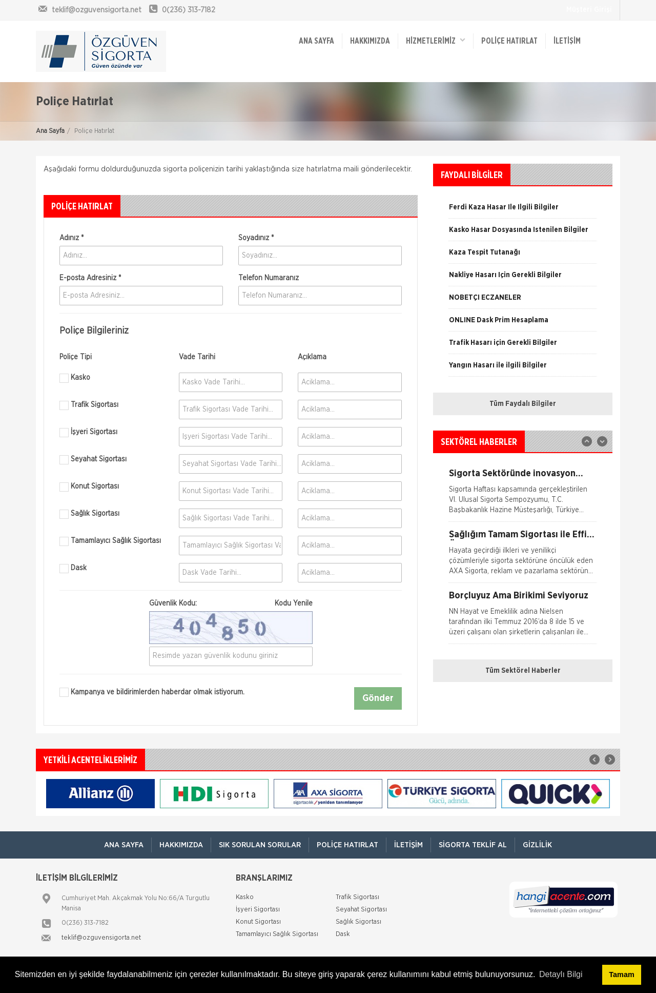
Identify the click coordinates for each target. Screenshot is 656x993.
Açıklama (312, 357)
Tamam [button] (621, 974)
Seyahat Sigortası (93, 459)
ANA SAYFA (316, 41)
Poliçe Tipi (75, 357)
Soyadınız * (256, 238)
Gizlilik (537, 845)
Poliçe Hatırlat (509, 41)
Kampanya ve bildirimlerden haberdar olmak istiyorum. (151, 692)
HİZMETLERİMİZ (435, 40)
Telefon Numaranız (268, 278)
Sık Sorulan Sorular (260, 845)
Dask (73, 568)
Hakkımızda (370, 41)
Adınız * (71, 238)
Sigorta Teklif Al (473, 845)
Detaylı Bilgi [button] (560, 974)
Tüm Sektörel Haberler (523, 670)
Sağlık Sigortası (89, 514)
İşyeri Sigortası (88, 432)
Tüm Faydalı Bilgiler (522, 403)
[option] (522, 233)
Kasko (74, 378)
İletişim (567, 41)
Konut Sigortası (89, 487)
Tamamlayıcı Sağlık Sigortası (110, 541)
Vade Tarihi (197, 357)
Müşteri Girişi (589, 9)
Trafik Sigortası (88, 405)
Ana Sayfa (50, 131)
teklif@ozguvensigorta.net (101, 937)
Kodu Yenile (294, 603)
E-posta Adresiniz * (90, 278)
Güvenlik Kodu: (231, 603)
